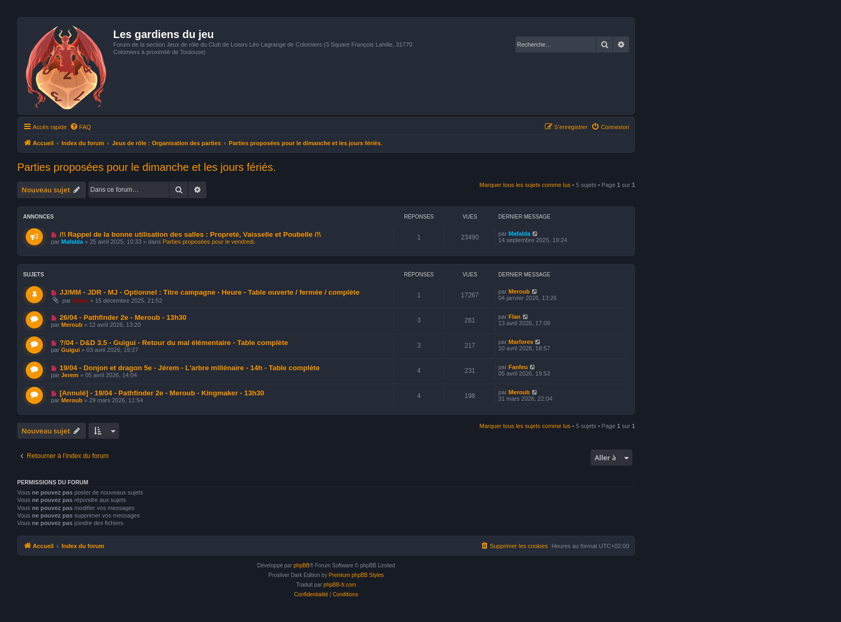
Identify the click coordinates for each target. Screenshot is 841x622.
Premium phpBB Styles (356, 575)
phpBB (301, 565)
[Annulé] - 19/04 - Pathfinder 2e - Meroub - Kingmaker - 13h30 (162, 393)
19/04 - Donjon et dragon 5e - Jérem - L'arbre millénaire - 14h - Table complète (190, 368)
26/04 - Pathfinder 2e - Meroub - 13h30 (123, 317)
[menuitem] (80, 127)
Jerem (69, 375)
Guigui (70, 350)
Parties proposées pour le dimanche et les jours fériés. (146, 167)
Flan (514, 316)
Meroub (519, 291)
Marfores (520, 342)
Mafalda (72, 241)
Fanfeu (518, 367)
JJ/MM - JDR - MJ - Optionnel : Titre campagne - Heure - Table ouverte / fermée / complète (209, 292)
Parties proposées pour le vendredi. (209, 241)
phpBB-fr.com (339, 585)
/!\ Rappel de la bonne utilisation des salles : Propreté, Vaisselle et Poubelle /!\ (190, 234)
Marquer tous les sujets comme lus (525, 185)
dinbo (80, 300)
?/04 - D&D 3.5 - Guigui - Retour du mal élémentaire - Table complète (174, 343)
